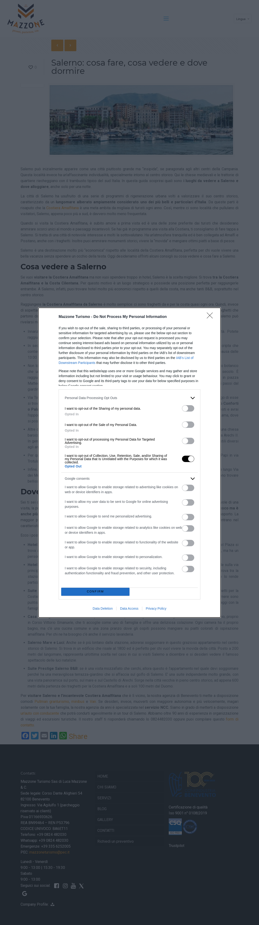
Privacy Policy (156, 608)
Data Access (129, 608)
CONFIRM (95, 591)
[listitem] (129, 398)
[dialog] (129, 462)
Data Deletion (103, 608)
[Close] (211, 316)
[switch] (188, 408)
